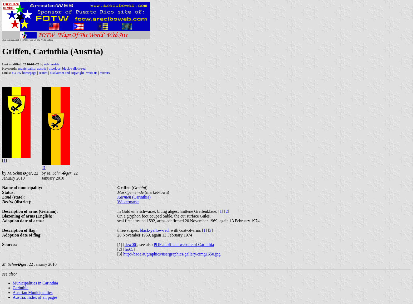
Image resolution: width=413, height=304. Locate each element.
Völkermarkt (128, 202)
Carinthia (20, 288)
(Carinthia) (141, 197)
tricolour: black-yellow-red (67, 68)
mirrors (105, 73)
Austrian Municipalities (33, 292)
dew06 (130, 244)
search (43, 73)
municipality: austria (32, 68)
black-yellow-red (154, 230)
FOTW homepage (24, 73)
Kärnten (124, 197)
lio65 (129, 249)
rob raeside (51, 64)
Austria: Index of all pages (35, 297)
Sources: (9, 244)
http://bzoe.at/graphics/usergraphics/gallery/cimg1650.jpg (171, 254)
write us (91, 73)
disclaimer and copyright (67, 73)
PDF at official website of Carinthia (184, 244)
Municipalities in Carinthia (35, 283)
